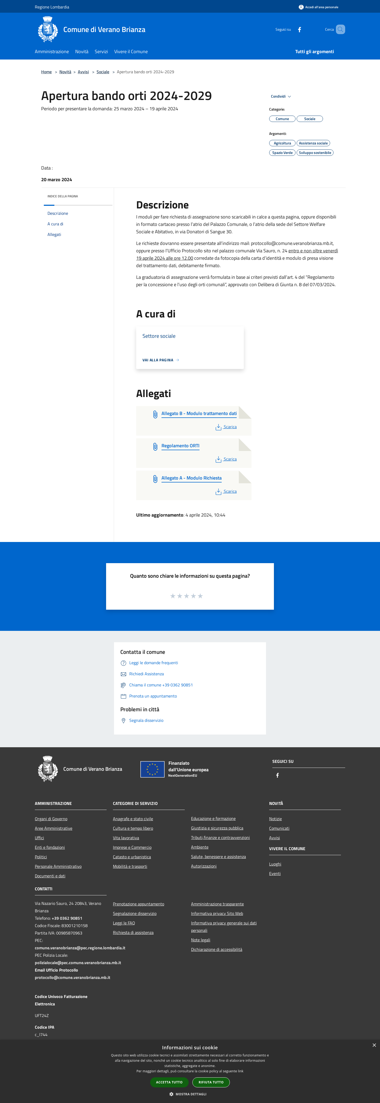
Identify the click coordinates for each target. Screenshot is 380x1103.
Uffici (39, 838)
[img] (101, 195)
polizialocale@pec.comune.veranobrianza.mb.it (78, 962)
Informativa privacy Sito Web (217, 913)
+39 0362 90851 (67, 918)
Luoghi (275, 864)
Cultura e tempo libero (133, 828)
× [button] (374, 1045)
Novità (65, 72)
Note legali (200, 940)
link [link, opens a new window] (241, 1071)
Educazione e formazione (213, 818)
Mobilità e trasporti (130, 866)
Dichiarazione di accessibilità (216, 949)
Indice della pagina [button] (63, 196)
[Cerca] (338, 29)
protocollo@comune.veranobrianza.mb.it (72, 977)
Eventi (275, 873)
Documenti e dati (50, 876)
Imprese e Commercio (132, 847)
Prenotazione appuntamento (138, 904)
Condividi (282, 96)
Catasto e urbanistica (132, 857)
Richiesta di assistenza (133, 932)
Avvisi (83, 72)
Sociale (103, 72)
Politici (41, 857)
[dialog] (190, 1071)
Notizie (275, 818)
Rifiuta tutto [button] (211, 1082)
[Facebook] (292, 29)
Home (46, 72)
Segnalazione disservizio (134, 913)
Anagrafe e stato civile (133, 818)
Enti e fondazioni (50, 847)
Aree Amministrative (53, 828)
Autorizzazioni (204, 866)
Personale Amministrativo (58, 866)
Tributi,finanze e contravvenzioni (220, 837)
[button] (190, 1094)
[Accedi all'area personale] (318, 7)
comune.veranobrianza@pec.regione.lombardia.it (80, 948)
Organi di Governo (51, 818)
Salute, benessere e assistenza (218, 856)
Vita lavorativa (126, 838)
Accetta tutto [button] (169, 1082)
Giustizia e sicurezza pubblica (217, 828)
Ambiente (199, 847)
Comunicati (279, 828)
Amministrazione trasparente (217, 904)
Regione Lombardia (52, 7)
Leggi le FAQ (124, 923)
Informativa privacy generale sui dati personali (224, 926)
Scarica (225, 426)
